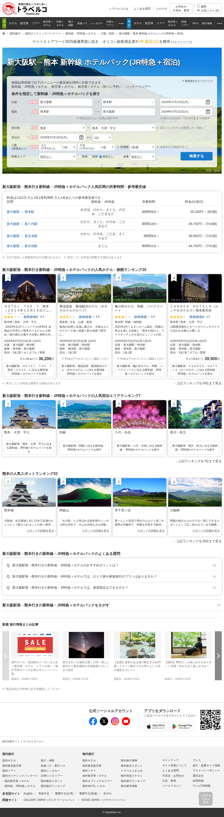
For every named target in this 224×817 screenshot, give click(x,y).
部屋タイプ (18, 156)
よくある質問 (142, 8)
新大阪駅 (109, 111)
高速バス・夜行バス (53, 765)
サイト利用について (174, 765)
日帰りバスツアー (52, 775)
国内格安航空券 (11, 765)
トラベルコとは (118, 8)
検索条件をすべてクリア (199, 81)
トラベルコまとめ (132, 770)
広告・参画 (169, 780)
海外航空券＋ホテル (94, 775)
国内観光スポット (52, 781)
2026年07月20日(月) (175, 102)
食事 (126, 156)
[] (181, 42)
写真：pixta (213, 170)
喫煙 (93, 156)
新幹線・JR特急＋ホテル (20, 786)
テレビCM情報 (202, 785)
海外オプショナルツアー (97, 781)
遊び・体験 (47, 760)
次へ (218, 655)
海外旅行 (88, 754)
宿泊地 (15, 127)
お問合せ (181, 8)
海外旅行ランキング (133, 781)
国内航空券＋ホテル (17, 781)
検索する (196, 156)
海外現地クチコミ (132, 775)
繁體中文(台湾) (64, 793)
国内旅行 (8, 754)
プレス (197, 760)
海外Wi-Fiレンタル (93, 786)
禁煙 (83, 156)
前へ (6, 655)
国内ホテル (9, 760)
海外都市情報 (129, 786)
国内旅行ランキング (53, 786)
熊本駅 (107, 102)
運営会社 (198, 775)
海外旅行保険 (129, 760)
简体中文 (43, 793)
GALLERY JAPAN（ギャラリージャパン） (50, 800)
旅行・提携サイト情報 (206, 765)
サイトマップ (170, 760)
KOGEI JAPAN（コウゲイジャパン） (104, 800)
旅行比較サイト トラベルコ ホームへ (23, 741)
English (28, 793)
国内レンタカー (50, 770)
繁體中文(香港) (88, 793)
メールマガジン (171, 785)
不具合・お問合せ (173, 775)
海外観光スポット (132, 765)
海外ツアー (89, 770)
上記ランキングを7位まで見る (200, 461)
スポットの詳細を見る (40, 530)
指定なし (106, 156)
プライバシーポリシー (206, 770)
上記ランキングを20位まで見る (199, 383)
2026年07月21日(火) (175, 111)
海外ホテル (89, 760)
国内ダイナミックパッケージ (20, 775)
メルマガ (161, 8)
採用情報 (198, 780)
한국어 (107, 793)
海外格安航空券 (91, 765)
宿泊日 (15, 137)
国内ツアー (9, 770)
